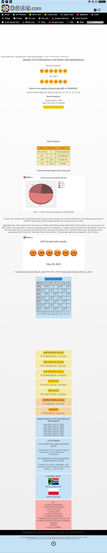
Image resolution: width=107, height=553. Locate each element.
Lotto (96, 15)
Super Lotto (68, 15)
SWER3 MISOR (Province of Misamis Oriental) (54, 522)
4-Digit (7, 18)
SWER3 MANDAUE (54, 505)
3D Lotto (31, 18)
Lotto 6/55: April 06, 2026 (53, 433)
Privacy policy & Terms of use (55, 537)
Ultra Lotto (36, 15)
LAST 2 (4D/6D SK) (54, 514)
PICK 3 (54, 525)
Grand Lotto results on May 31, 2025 (76, 272)
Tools (43, 22)
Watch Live (30, 22)
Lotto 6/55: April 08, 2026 (53, 431)
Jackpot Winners (62, 18)
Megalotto (84, 15)
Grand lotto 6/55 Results (35, 56)
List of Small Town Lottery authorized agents (53, 445)
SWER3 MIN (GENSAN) (54, 507)
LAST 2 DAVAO (54, 527)
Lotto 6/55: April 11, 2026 (53, 429)
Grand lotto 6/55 (20, 56)
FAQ (71, 22)
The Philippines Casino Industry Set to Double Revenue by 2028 (53, 459)
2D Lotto (45, 18)
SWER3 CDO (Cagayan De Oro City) (54, 518)
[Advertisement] (53, 40)
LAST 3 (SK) (54, 511)
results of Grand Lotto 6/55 (52, 88)
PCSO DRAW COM (7, 56)
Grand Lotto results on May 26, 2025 (30, 272)
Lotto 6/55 (7, 225)
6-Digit (19, 18)
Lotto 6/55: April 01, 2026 (53, 435)
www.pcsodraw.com (32, 537)
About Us (68, 537)
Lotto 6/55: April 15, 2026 (53, 424)
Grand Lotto (52, 15)
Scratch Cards (58, 22)
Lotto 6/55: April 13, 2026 (53, 426)
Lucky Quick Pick (12, 22)
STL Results (21, 15)
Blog (82, 22)
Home (7, 15)
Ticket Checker (81, 18)
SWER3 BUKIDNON (54, 516)
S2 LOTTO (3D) (54, 509)
